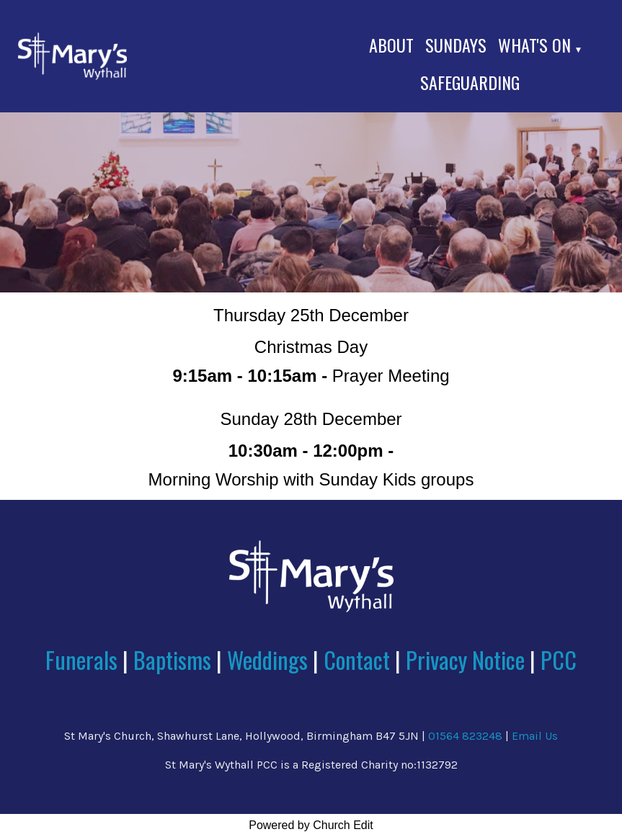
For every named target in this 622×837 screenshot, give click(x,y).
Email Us (535, 736)
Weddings (267, 659)
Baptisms (172, 659)
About (391, 45)
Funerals (81, 659)
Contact (359, 659)
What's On (534, 45)
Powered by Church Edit (311, 825)
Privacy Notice (465, 659)
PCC (559, 659)
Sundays (456, 45)
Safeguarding (470, 82)
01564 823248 (465, 736)
